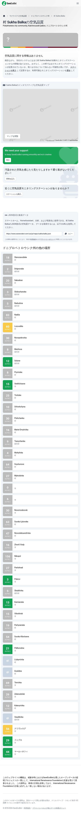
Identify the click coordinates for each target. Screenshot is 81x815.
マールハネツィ (45, 751)
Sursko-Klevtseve (45, 636)
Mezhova (45, 349)
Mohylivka (45, 452)
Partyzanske (45, 625)
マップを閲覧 (12, 136)
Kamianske (45, 602)
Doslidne (45, 671)
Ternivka (45, 682)
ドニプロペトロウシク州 (40, 16)
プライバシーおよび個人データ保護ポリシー (49, 808)
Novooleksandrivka (45, 533)
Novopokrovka (45, 337)
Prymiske (45, 372)
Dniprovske (45, 268)
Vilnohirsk (45, 613)
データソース (50, 140)
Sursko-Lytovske (45, 521)
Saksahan (45, 280)
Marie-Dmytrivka (45, 429)
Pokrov (45, 579)
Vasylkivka (45, 717)
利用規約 (33, 239)
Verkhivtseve (45, 383)
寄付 (8, 160)
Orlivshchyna (45, 406)
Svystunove (45, 464)
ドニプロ (45, 740)
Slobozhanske (45, 291)
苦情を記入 (10, 179)
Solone (45, 360)
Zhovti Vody (45, 544)
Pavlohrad (45, 567)
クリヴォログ (45, 728)
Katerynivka (45, 705)
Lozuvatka (45, 326)
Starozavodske (45, 257)
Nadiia (45, 314)
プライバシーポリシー (47, 239)
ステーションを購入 (14, 194)
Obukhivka (45, 590)
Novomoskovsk (45, 510)
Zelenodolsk (45, 694)
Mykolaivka (45, 475)
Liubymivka (45, 659)
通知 (68, 70)
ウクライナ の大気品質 (18, 16)
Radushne (45, 303)
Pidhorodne (45, 648)
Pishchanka (45, 418)
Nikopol (45, 556)
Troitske (45, 395)
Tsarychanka (45, 441)
